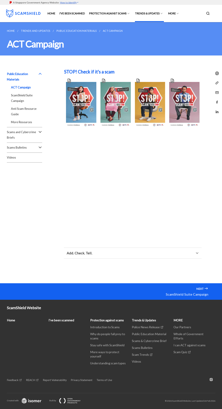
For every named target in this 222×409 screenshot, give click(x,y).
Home (51, 13)
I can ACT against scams (189, 345)
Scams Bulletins (24, 147)
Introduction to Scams (105, 327)
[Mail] (216, 90)
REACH (30, 380)
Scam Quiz (180, 352)
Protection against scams (108, 13)
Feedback (13, 380)
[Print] (216, 73)
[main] (111, 152)
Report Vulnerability (55, 380)
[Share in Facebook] (216, 100)
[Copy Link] (216, 83)
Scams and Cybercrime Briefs (24, 134)
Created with (27, 400)
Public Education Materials (24, 76)
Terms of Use (104, 380)
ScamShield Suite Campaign (22, 98)
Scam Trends (140, 354)
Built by (67, 400)
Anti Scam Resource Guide (24, 111)
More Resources (21, 122)
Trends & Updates (147, 13)
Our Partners (182, 327)
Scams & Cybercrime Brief (149, 341)
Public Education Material (149, 334)
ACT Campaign (21, 87)
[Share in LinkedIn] (216, 109)
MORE (172, 13)
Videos (11, 157)
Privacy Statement (81, 380)
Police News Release (146, 327)
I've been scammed (72, 13)
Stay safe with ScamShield (107, 345)
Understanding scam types (108, 363)
